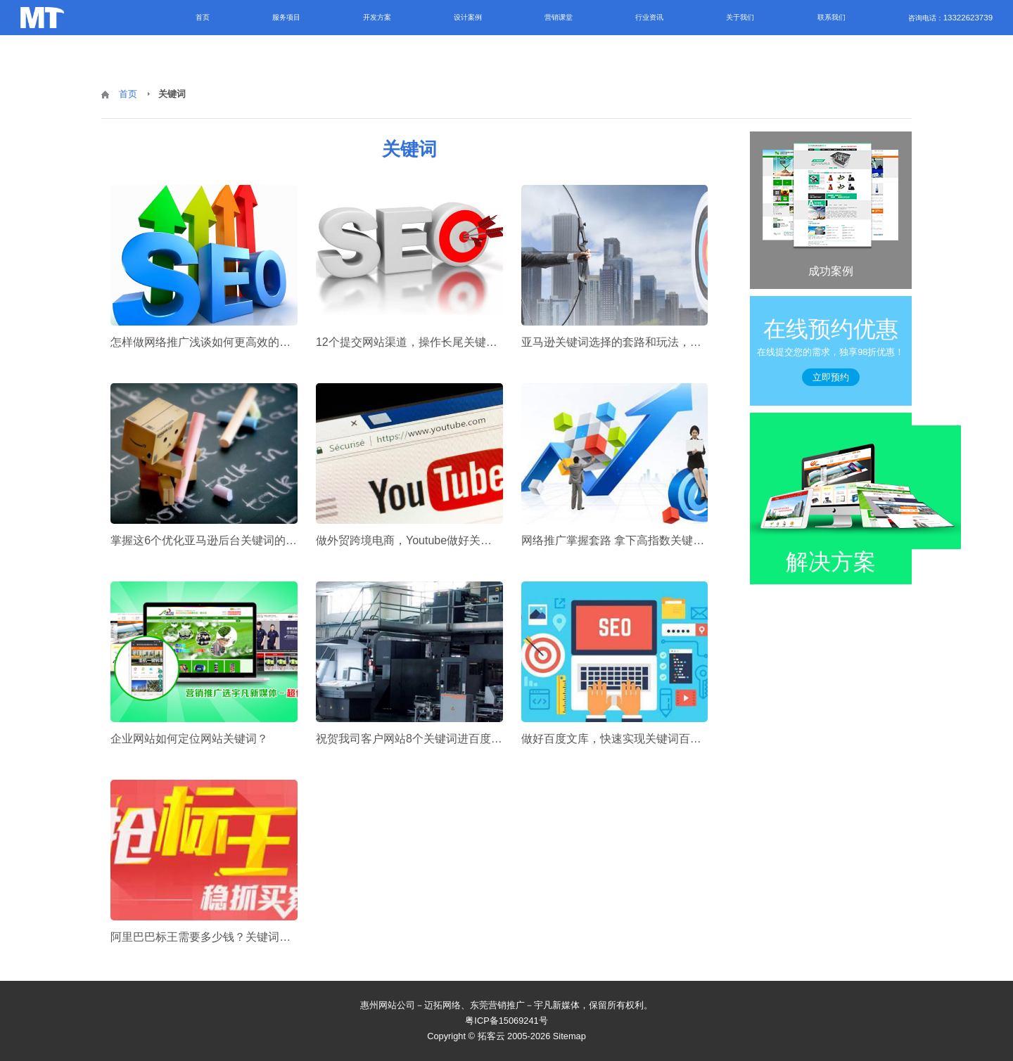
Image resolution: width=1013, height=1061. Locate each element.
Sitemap (569, 1036)
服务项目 (286, 17)
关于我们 (740, 17)
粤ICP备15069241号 (506, 1020)
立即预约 (831, 377)
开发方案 (377, 17)
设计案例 (468, 17)
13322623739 (968, 17)
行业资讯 (649, 17)
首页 (203, 17)
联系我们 (831, 17)
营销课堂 (558, 17)
